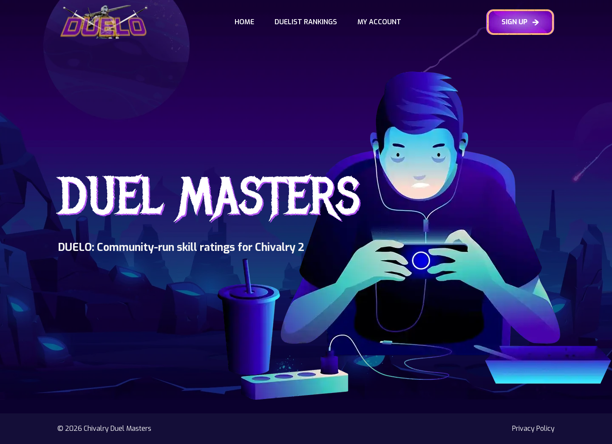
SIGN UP (520, 21)
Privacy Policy (533, 428)
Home (244, 21)
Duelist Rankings (306, 21)
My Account (379, 21)
